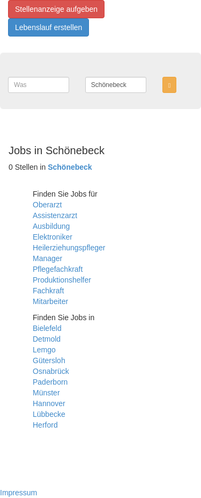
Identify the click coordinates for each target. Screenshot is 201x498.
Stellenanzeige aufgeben (56, 9)
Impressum (18, 492)
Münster (46, 392)
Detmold (47, 339)
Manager (47, 258)
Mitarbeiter (50, 301)
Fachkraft (48, 290)
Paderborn (50, 382)
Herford (45, 425)
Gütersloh (49, 360)
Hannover (49, 403)
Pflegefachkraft (58, 269)
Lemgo (44, 349)
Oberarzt (47, 204)
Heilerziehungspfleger (69, 247)
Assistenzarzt (55, 215)
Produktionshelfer (62, 280)
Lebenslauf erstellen (48, 27)
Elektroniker (52, 237)
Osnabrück (51, 371)
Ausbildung (51, 226)
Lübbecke (49, 414)
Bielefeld (47, 328)
